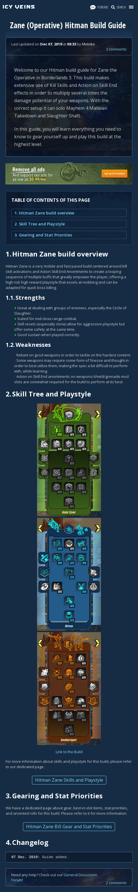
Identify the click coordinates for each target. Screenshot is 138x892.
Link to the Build (69, 751)
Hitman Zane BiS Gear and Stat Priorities (69, 826)
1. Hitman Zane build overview (44, 213)
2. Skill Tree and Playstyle (39, 224)
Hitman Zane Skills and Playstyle (69, 780)
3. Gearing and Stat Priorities (43, 235)
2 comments (116, 49)
